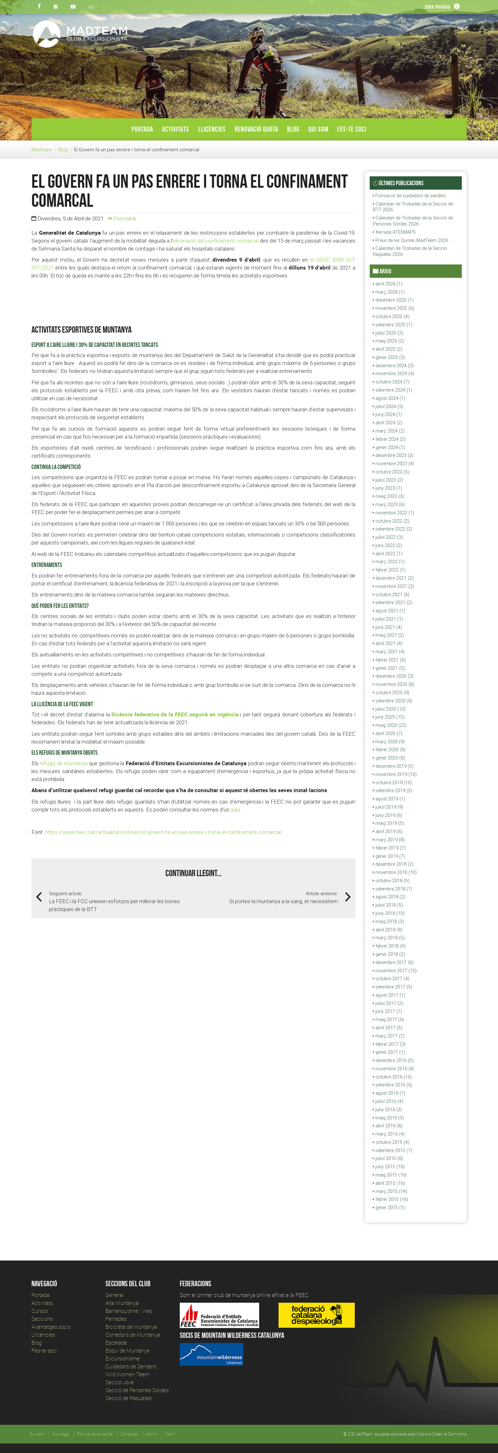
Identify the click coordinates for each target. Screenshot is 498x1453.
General (114, 1295)
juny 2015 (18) (389, 1167)
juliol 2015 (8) (388, 1158)
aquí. (236, 809)
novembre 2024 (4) (393, 373)
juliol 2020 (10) (389, 709)
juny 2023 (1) (387, 488)
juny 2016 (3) (387, 1109)
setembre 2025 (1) (392, 325)
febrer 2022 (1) (389, 570)
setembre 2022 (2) (392, 529)
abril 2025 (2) (387, 349)
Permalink (122, 218)
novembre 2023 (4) (393, 463)
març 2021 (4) (389, 652)
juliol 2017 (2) (388, 1003)
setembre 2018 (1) (392, 889)
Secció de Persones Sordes (137, 1390)
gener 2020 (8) (389, 758)
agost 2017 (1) (389, 995)
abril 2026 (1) (387, 284)
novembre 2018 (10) (395, 872)
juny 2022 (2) (387, 545)
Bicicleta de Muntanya (131, 1326)
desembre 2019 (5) (393, 766)
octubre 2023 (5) (391, 472)
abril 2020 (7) (387, 733)
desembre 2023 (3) (393, 455)
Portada (142, 129)
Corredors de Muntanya (133, 1334)
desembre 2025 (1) (393, 300)
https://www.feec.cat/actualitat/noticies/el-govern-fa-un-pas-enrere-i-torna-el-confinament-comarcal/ (164, 832)
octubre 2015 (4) (391, 1142)
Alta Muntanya (122, 1302)
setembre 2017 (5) (392, 987)
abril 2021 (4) (387, 643)
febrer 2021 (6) (389, 660)
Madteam (41, 150)
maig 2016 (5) (388, 1118)
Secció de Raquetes (128, 1398)
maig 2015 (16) (390, 1175)
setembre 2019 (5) (392, 790)
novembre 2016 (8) (393, 1069)
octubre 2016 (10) (392, 1077)
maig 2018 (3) (388, 921)
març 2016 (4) (389, 1134)
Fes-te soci (352, 129)
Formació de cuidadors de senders (409, 196)
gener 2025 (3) (389, 357)
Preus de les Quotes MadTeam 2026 (410, 240)
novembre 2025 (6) (393, 308)
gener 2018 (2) (389, 954)
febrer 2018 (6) (389, 946)
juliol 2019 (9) (388, 807)
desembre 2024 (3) (393, 365)
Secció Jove (119, 1382)
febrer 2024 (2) (389, 439)
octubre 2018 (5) (391, 880)
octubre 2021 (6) (391, 594)
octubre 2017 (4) (391, 978)
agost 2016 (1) (389, 1093)
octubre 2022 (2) (391, 521)
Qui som (318, 129)
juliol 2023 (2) (388, 480)
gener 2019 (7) (389, 856)
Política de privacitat (95, 1434)
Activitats (175, 129)
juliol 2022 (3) (388, 537)
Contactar (129, 1434)
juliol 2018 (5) (388, 905)
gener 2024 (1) (389, 447)
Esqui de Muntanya (127, 1350)
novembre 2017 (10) (395, 971)
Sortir (170, 1434)
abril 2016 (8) (387, 1126)
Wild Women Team (127, 1374)
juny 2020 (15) (389, 717)
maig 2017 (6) (388, 1019)
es (91, 6)
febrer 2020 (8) (389, 750)
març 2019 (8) (389, 840)
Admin (152, 1434)
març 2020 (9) (389, 742)
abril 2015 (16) (389, 1183)
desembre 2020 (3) (393, 676)
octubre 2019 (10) (392, 782)
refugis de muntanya (63, 763)
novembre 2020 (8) (393, 684)
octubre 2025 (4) (391, 316)
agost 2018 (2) (389, 897)
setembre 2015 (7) (392, 1150)
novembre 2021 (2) (393, 586)
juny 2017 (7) (387, 1011)
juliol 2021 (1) (388, 619)
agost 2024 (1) (389, 398)
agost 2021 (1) (389, 611)
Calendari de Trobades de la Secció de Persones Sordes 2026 (413, 221)
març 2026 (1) (389, 292)
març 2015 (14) (390, 1191)
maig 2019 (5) (388, 823)
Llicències (212, 129)
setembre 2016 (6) (392, 1085)
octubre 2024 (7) (391, 382)
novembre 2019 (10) (395, 774)
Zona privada (438, 7)
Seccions (42, 1318)
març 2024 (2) (389, 431)
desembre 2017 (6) (393, 962)
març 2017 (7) (389, 1036)
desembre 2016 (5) (393, 1060)
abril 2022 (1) (387, 554)
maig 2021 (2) (388, 635)
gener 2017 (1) (389, 1052)
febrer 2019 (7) (389, 848)
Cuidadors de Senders (130, 1366)
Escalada (116, 1342)
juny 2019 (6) (387, 815)
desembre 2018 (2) (393, 864)
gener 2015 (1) (389, 1207)
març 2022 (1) (389, 561)
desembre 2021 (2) (393, 578)
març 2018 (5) (389, 938)
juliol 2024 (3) (388, 406)
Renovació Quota (256, 129)
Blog (293, 129)
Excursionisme (122, 1358)
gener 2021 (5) (389, 668)
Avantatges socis (51, 1326)
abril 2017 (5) (387, 1028)
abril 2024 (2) (387, 423)
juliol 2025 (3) (388, 333)
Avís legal (60, 1434)
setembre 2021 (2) (392, 602)
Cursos (39, 1310)
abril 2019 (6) (387, 831)
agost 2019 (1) (389, 799)
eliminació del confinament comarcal (216, 240)
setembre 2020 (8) (392, 701)
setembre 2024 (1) (392, 390)
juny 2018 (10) (389, 913)
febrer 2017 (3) (389, 1044)
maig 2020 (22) (390, 725)
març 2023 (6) (389, 504)
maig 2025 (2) (388, 341)
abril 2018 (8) (387, 930)
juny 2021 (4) (387, 627)
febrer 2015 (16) (390, 1199)
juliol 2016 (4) (388, 1101)
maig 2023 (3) (388, 496)
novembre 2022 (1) (393, 513)
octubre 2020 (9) (391, 692)
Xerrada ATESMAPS (394, 232)
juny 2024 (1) (387, 414)
